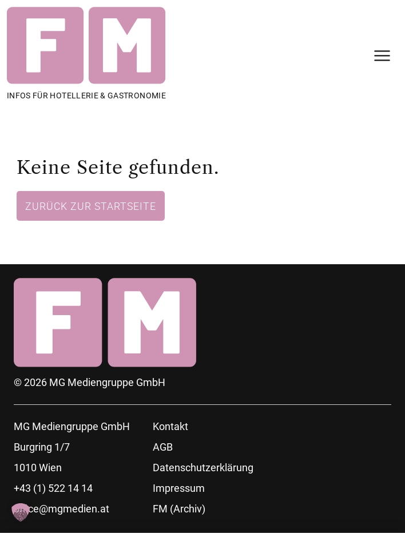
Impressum (179, 488)
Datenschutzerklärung (203, 468)
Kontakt (170, 426)
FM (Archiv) (179, 509)
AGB (163, 447)
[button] (20, 512)
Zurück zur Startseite (90, 206)
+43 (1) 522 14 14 (53, 488)
